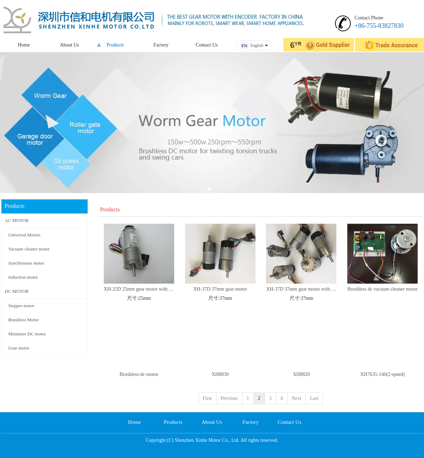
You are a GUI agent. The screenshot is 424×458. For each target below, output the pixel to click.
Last (314, 398)
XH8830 (220, 374)
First (207, 398)
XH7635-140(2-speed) (382, 374)
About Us (212, 422)
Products (173, 422)
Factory (250, 422)
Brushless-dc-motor (139, 374)
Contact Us (289, 422)
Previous (229, 398)
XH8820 (301, 374)
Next (296, 398)
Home (134, 422)
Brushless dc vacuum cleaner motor (382, 289)
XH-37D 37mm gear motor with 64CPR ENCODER (301, 289)
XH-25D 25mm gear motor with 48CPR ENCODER (139, 289)
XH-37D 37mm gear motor (220, 289)
